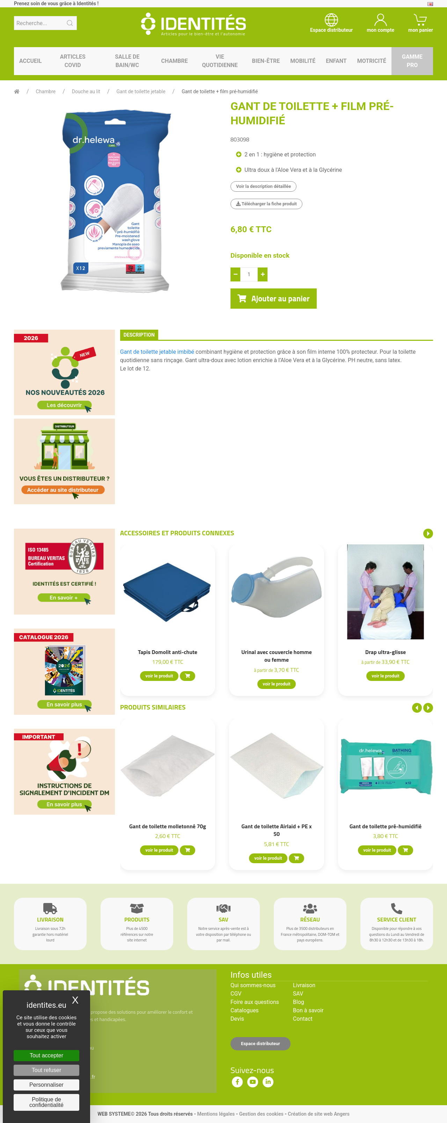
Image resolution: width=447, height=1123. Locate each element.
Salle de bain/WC (127, 60)
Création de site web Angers (319, 1114)
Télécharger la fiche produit (266, 203)
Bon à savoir (308, 1010)
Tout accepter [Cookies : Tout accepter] (46, 1055)
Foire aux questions (254, 1002)
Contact (303, 1018)
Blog (298, 1002)
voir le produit (159, 675)
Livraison (304, 985)
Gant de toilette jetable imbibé (157, 351)
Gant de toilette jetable (140, 91)
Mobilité (302, 61)
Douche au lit (86, 91)
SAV (298, 993)
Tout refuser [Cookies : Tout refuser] (46, 1070)
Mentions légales (216, 1114)
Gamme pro (412, 60)
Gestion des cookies (261, 1114)
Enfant (336, 61)
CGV (236, 993)
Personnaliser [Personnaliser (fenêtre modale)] (46, 1085)
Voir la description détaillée (263, 186)
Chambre (174, 61)
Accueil (30, 61)
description (139, 335)
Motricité (371, 61)
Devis (237, 1018)
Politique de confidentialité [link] (46, 1102)
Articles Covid (73, 60)
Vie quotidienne (219, 60)
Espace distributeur (260, 1043)
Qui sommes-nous (253, 985)
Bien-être (266, 61)
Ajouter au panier (273, 298)
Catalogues (244, 1010)
